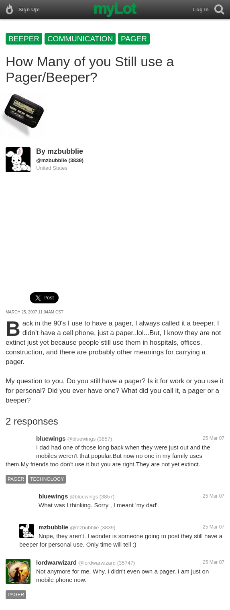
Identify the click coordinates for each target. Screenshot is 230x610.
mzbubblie (65, 151)
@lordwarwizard (97, 563)
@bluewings (81, 439)
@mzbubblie (51, 160)
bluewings (50, 438)
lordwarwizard (56, 562)
